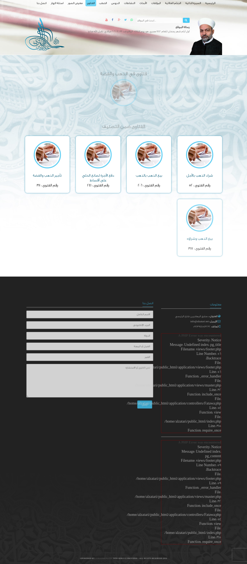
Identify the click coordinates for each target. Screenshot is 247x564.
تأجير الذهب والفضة (47, 175)
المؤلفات (156, 3)
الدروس (115, 3)
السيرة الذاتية (193, 3)
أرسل (141, 402)
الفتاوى (91, 3)
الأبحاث (143, 3)
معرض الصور (75, 3)
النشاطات (129, 3)
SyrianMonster (104, 558)
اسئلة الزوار (57, 3)
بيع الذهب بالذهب (149, 175)
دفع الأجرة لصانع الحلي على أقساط (98, 177)
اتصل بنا (42, 3)
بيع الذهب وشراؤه (200, 239)
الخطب (103, 3)
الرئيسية (210, 3)
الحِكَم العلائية (173, 3)
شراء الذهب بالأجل (199, 175)
